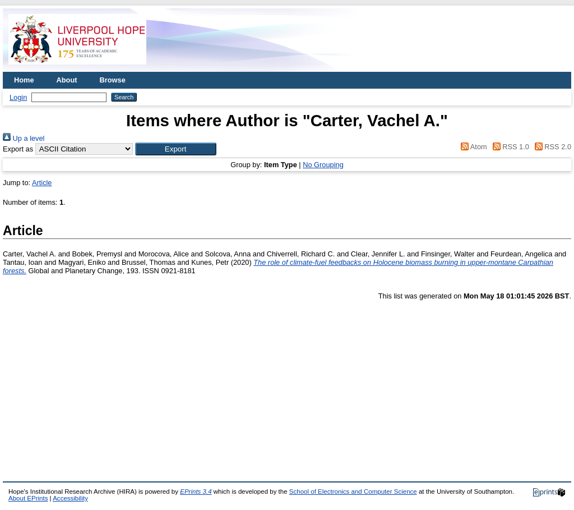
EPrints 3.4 (195, 491)
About (67, 80)
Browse (113, 80)
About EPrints (28, 498)
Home (24, 80)
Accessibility (70, 498)
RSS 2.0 (551, 147)
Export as (18, 149)
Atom (472, 147)
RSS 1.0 (509, 147)
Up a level (23, 138)
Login (18, 97)
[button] (175, 149)
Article (42, 182)
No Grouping (323, 164)
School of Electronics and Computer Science (353, 491)
